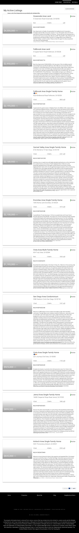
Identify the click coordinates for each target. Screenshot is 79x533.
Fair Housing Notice (58, 509)
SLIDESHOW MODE (69, 9)
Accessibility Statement (43, 509)
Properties (66, 2)
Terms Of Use (18, 509)
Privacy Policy (28, 509)
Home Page (58, 2)
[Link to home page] (2, 2)
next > (74, 488)
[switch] (29, 31)
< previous (65, 488)
